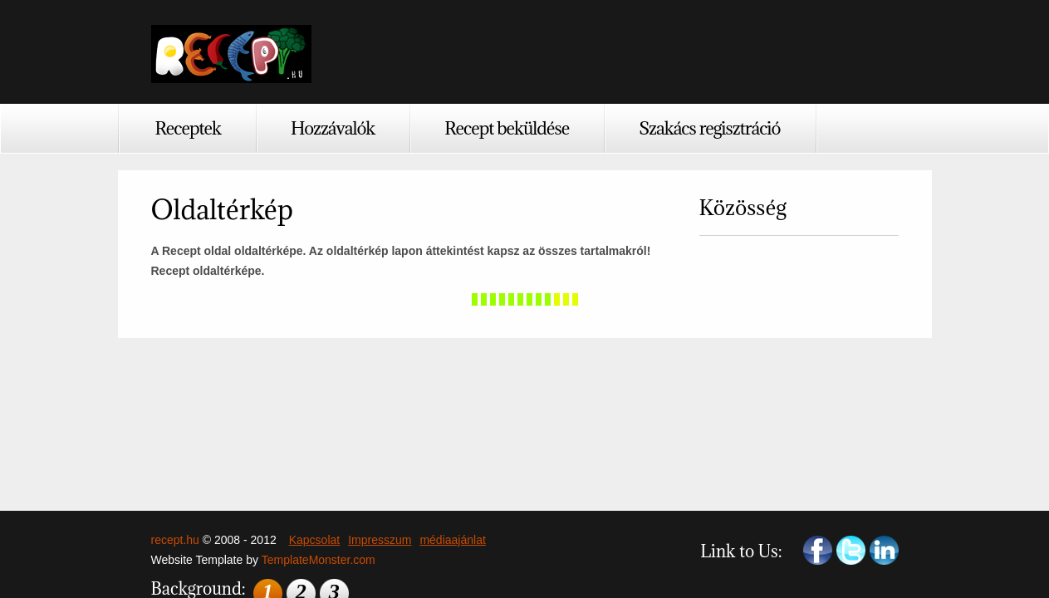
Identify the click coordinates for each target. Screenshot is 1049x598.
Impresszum (379, 540)
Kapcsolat (314, 540)
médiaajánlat (452, 540)
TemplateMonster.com (318, 559)
